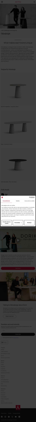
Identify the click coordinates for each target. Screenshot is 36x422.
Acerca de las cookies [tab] (30, 200)
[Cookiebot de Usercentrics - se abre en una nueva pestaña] (29, 197)
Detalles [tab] (18, 200)
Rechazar (29, 222)
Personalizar (18, 222)
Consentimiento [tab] (6, 200)
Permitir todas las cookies (7, 222)
